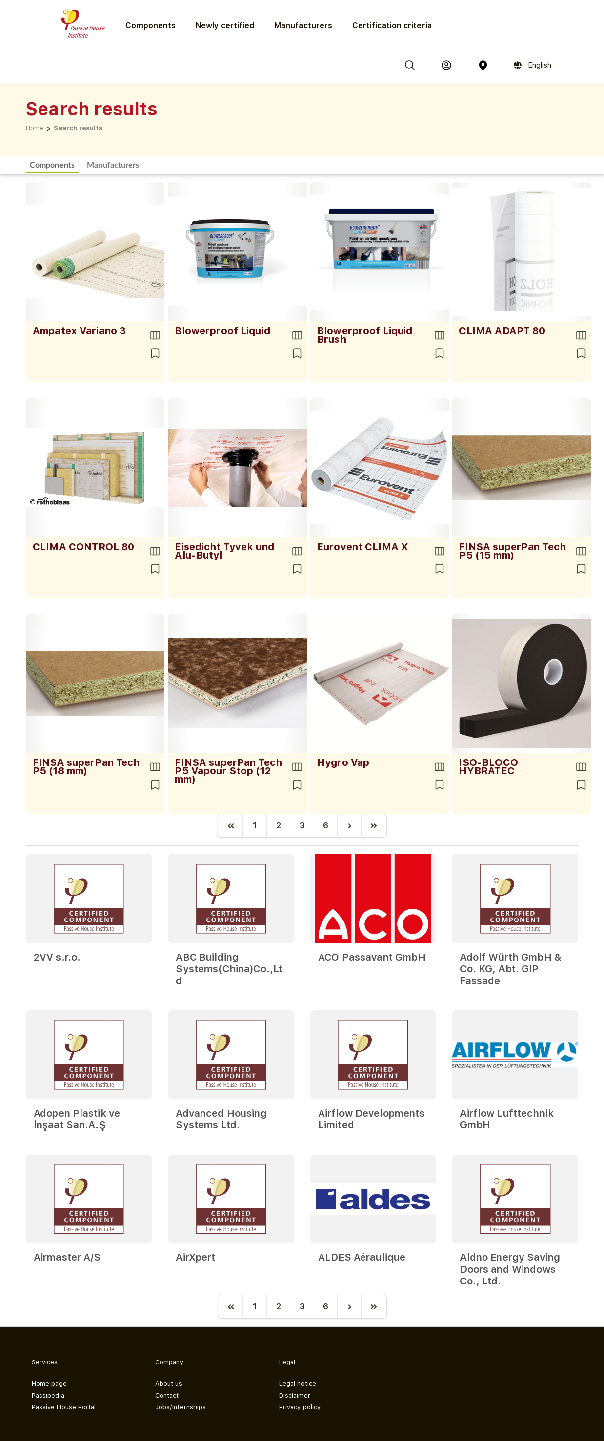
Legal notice (297, 1383)
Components (52, 164)
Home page (49, 1383)
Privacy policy (300, 1407)
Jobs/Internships (180, 1407)
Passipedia (48, 1395)
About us (168, 1383)
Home (34, 128)
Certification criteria (392, 25)
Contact (167, 1395)
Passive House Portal (64, 1407)
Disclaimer (294, 1395)
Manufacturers (303, 25)
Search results (78, 128)
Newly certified (225, 25)
